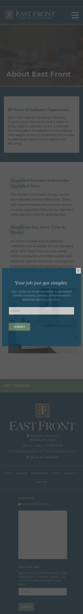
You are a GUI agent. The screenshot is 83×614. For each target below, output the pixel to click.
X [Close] (78, 270)
